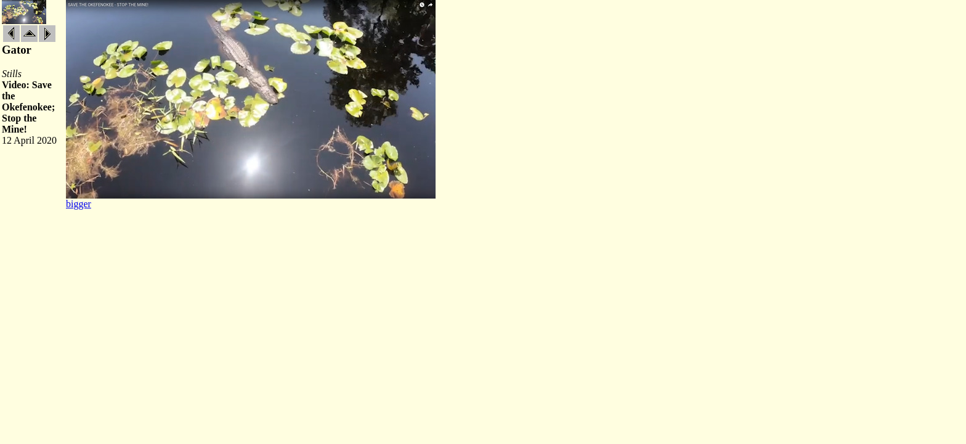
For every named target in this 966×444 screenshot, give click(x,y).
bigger (78, 204)
